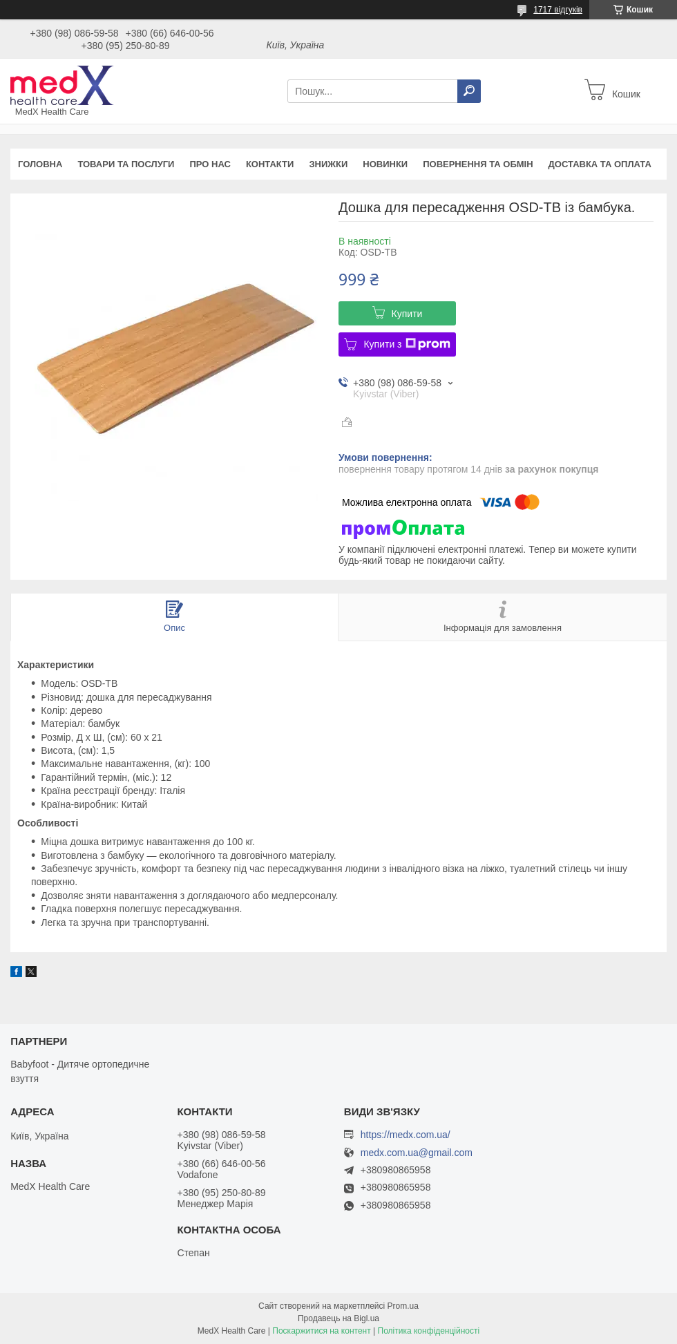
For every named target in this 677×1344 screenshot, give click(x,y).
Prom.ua (403, 1306)
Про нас (209, 164)
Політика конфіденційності (429, 1331)
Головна (40, 164)
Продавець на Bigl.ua (338, 1318)
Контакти (270, 164)
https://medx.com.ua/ (405, 1134)
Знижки (328, 164)
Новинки (385, 164)
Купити (407, 313)
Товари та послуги (125, 164)
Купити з (406, 344)
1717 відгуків (557, 10)
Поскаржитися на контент (321, 1331)
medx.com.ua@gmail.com (417, 1153)
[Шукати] (469, 91)
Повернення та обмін (478, 164)
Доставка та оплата (600, 164)
